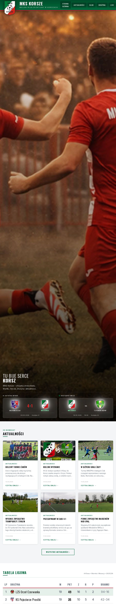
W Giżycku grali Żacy (90, 467)
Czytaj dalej (13, 485)
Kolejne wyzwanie (51, 467)
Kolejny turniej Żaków (16, 467)
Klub (91, 5)
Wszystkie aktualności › (58, 552)
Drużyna (102, 5)
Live (112, 5)
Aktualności (79, 5)
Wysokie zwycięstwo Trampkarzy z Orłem (15, 520)
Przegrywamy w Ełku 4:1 (54, 518)
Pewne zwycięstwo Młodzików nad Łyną (95, 520)
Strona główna (65, 5)
